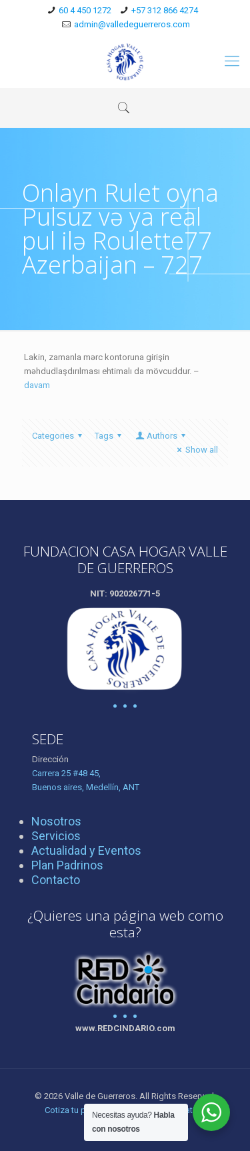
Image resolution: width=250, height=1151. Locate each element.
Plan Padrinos (67, 865)
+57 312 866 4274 (164, 10)
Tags (110, 436)
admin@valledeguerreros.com (132, 24)
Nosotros (56, 821)
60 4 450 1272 (85, 10)
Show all (195, 450)
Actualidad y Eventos (86, 850)
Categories (59, 436)
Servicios (56, 836)
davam (37, 385)
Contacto (55, 880)
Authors (161, 436)
